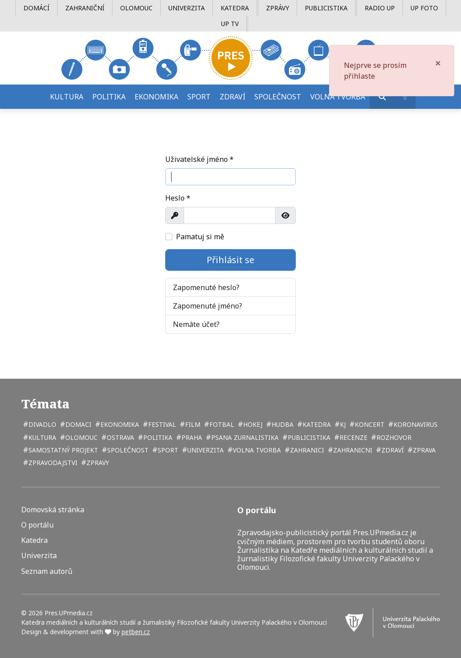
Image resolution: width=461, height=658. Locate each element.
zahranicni (351, 450)
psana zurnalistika (244, 437)
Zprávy (277, 8)
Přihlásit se (230, 260)
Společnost (277, 97)
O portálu (37, 525)
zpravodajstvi (52, 462)
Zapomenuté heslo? (206, 287)
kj (342, 424)
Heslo (177, 198)
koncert (368, 424)
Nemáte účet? (196, 324)
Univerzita (186, 8)
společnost (127, 450)
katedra (316, 424)
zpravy (97, 462)
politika (156, 437)
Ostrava (119, 437)
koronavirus (415, 424)
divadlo (41, 424)
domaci (77, 424)
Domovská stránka (52, 510)
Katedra (235, 8)
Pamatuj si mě (200, 237)
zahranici (306, 450)
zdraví (392, 450)
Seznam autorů (46, 571)
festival (161, 424)
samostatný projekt (62, 450)
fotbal (221, 424)
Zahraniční (84, 8)
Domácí (36, 8)
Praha (191, 437)
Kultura (66, 97)
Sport (199, 97)
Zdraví (232, 97)
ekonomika (119, 424)
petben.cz (136, 631)
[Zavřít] (438, 63)
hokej (251, 424)
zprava (423, 450)
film (191, 424)
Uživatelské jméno (199, 159)
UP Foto (424, 8)
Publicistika (326, 8)
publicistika (308, 437)
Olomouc (136, 8)
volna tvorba (256, 450)
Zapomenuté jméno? (207, 306)
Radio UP (380, 8)
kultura (41, 437)
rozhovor (393, 437)
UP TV (230, 23)
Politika (109, 97)
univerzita (204, 450)
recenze (352, 437)
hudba (282, 424)
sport (167, 450)
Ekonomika (156, 97)
